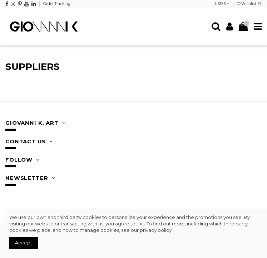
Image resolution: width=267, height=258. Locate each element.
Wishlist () (249, 3)
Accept (23, 242)
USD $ (222, 3)
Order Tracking (56, 3)
